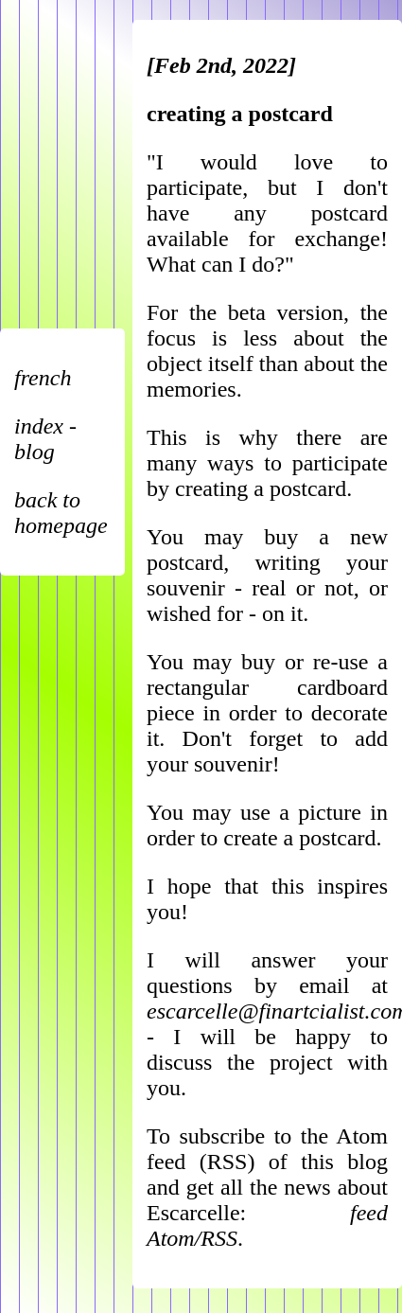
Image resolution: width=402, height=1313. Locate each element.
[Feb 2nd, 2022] (221, 65)
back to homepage (61, 513)
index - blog (45, 439)
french (42, 377)
